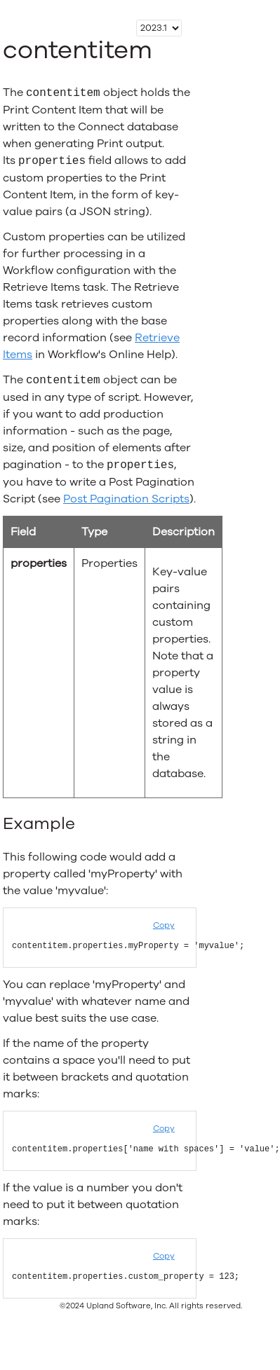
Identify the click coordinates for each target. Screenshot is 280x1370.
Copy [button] (164, 925)
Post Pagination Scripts (126, 499)
